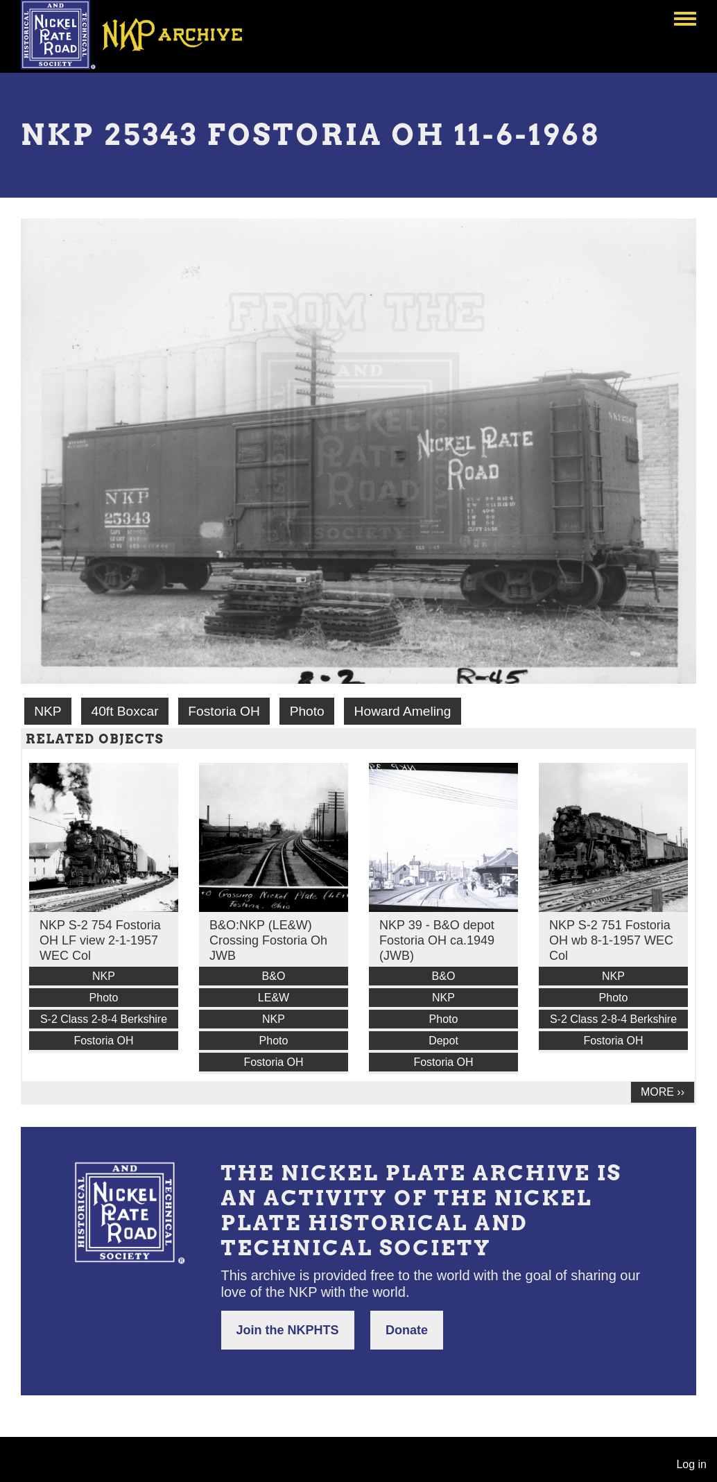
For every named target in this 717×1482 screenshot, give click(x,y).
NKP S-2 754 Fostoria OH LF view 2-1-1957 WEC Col (100, 940)
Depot (443, 1040)
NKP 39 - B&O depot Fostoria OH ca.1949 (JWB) (436, 940)
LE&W (273, 997)
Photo (307, 711)
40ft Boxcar (124, 711)
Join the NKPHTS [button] (287, 1330)
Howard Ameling (402, 711)
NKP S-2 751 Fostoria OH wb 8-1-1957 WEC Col (611, 940)
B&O (274, 976)
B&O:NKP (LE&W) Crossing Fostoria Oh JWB (268, 940)
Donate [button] (407, 1330)
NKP (47, 711)
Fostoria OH (223, 711)
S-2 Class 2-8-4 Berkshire (103, 1019)
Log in (691, 1464)
